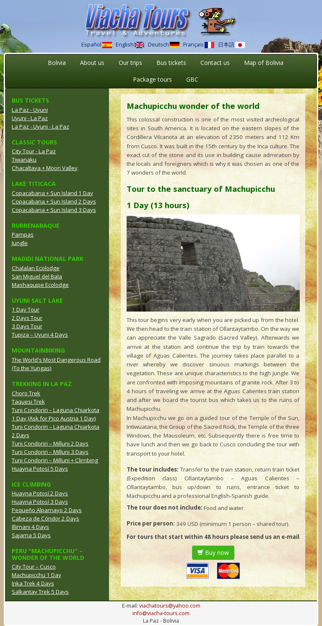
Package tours (152, 79)
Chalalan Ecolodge (36, 268)
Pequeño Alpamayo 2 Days (47, 510)
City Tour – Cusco (34, 566)
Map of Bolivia (263, 63)
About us (92, 63)
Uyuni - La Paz (30, 118)
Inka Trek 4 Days (33, 583)
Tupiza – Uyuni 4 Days (40, 334)
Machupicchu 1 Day (36, 575)
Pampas (23, 234)
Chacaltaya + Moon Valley (45, 168)
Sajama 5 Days (31, 535)
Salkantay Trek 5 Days (40, 591)
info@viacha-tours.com (161, 613)
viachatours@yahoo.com (169, 605)
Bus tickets (171, 63)
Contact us (215, 63)
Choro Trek (26, 393)
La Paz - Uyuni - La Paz (40, 126)
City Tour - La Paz (34, 151)
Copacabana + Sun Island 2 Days (54, 201)
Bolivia (57, 63)
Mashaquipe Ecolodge (40, 285)
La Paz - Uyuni (30, 109)
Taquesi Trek (28, 401)
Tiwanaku (24, 159)
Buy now (213, 552)
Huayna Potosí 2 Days (40, 493)
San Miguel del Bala (37, 276)
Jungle (20, 243)
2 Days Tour (27, 318)
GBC (192, 79)
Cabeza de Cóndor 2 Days (45, 518)
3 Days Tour (27, 326)
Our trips (130, 63)
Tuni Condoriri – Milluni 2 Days (50, 443)
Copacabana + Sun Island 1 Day (52, 193)
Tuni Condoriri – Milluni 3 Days (50, 452)
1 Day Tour (25, 309)
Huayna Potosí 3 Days (40, 501)
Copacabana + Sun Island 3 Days (54, 210)
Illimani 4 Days (30, 527)
